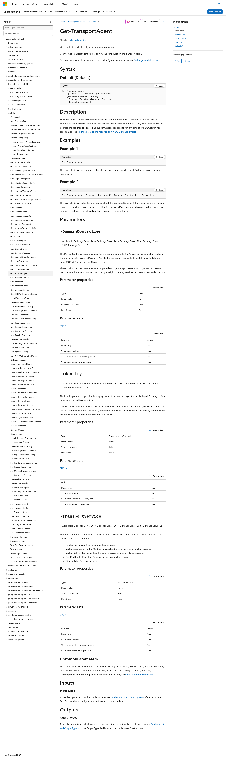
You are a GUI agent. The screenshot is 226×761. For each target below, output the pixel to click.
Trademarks (120, 752)
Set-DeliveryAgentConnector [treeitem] (23, 450)
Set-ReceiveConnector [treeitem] (20, 479)
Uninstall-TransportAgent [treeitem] (21, 557)
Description (179, 30)
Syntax (178, 27)
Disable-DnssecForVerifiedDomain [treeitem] (25, 125)
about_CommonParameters (139, 674)
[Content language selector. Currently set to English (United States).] (16, 745)
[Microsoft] (5, 4)
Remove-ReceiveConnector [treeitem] (22, 397)
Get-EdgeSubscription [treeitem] (20, 178)
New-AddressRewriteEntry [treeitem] (21, 306)
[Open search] (212, 3)
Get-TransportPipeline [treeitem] (20, 281)
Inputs (178, 42)
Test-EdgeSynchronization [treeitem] (21, 545)
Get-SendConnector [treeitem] (19, 261)
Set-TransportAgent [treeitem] (19, 504)
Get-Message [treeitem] (16, 207)
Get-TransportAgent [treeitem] (19, 273)
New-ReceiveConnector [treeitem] (20, 335)
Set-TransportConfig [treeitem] (19, 508)
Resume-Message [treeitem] (18, 425)
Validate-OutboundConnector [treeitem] (23, 561)
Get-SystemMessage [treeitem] (19, 269)
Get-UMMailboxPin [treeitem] (16, 104)
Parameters (180, 38)
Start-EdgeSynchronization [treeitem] (22, 524)
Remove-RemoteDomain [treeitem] (21, 401)
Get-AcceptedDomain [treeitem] (20, 162)
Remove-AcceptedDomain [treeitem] (22, 364)
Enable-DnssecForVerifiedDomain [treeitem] (25, 141)
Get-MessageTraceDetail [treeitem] (21, 215)
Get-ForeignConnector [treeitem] (20, 187)
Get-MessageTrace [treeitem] (18, 211)
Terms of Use (105, 752)
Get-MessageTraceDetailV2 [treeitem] (20, 96)
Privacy (63, 752)
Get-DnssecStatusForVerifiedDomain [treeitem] (26, 174)
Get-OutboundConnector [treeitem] (21, 232)
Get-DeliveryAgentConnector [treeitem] (23, 170)
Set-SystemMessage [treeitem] (19, 499)
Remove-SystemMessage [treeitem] (21, 417)
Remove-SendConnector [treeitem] (21, 413)
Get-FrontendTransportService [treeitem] (23, 191)
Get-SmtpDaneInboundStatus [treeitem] (23, 265)
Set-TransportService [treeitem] (19, 516)
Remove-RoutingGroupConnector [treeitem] (25, 409)
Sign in (219, 3)
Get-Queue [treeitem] (15, 236)
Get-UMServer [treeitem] (14, 108)
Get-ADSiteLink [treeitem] (15, 88)
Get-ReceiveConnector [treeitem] (20, 244)
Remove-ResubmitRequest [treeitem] (22, 405)
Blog (39, 752)
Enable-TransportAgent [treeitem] (20, 154)
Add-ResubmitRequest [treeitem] (20, 121)
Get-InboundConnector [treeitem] (20, 195)
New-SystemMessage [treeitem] (19, 351)
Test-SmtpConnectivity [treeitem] (20, 553)
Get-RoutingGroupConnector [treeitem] (23, 257)
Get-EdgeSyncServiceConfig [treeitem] (22, 183)
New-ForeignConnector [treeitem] (20, 322)
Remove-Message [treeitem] (18, 388)
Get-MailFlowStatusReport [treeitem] (19, 92)
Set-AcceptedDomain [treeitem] (19, 442)
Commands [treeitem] (13, 43)
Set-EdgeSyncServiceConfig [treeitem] (22, 454)
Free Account (215, 11)
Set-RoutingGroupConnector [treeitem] (23, 491)
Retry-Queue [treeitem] (16, 433)
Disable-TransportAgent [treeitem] (20, 137)
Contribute (51, 752)
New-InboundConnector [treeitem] (21, 326)
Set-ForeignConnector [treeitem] (20, 458)
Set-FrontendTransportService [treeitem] (23, 462)
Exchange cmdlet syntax (146, 60)
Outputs (179, 46)
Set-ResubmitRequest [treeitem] (19, 487)
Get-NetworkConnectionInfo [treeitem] (23, 228)
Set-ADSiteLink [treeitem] (14, 623)
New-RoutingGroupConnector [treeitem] (23, 343)
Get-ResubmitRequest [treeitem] (20, 252)
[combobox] (28, 27)
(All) (63, 325)
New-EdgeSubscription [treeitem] (20, 314)
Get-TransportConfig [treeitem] (19, 277)
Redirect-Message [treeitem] (18, 359)
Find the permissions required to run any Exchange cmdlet (106, 131)
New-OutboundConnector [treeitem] (22, 331)
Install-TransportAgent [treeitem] (20, 298)
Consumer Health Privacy (83, 752)
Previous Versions (26, 752)
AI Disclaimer (9, 752)
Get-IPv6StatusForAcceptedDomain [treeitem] (26, 199)
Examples (179, 34)
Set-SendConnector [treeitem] (19, 495)
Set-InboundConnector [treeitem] (20, 466)
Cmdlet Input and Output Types (126, 697)
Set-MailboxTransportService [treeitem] (23, 471)
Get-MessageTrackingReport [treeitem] (22, 224)
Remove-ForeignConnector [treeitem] (22, 380)
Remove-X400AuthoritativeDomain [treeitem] (25, 421)
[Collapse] (49, 21)
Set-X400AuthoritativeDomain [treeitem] (23, 520)
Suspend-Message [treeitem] (18, 536)
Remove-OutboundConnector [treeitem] (23, 392)
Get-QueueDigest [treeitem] (18, 240)
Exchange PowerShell (77, 40)
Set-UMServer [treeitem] (14, 627)
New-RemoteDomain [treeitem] (19, 339)
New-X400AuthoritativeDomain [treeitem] (24, 355)
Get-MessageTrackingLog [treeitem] (21, 219)
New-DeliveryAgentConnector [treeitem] (23, 310)
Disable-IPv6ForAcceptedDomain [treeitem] (25, 129)
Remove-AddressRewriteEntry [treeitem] (23, 368)
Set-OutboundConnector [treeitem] (21, 475)
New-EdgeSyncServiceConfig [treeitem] (23, 318)
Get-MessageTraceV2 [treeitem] (17, 100)
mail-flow (93, 21)
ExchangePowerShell (77, 21)
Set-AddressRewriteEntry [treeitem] (21, 446)
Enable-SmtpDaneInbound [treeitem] (22, 150)
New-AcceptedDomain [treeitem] (20, 302)
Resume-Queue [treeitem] (17, 429)
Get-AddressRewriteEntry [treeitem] (21, 166)
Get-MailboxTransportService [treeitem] (23, 203)
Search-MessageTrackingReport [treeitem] (24, 438)
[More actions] (163, 21)
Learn (62, 21)
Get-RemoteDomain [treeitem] (19, 248)
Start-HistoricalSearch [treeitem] (20, 528)
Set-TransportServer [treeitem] (19, 512)
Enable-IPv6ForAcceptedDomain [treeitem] (24, 145)
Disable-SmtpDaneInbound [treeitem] (22, 133)
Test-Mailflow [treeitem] (16, 549)
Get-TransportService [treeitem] (19, 290)
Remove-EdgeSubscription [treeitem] (22, 376)
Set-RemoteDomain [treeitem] (19, 483)
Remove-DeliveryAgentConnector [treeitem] (25, 372)
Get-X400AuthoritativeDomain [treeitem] (23, 294)
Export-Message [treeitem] (17, 158)
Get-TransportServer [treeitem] (19, 285)
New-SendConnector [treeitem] (19, 347)
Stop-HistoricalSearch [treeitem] (20, 532)
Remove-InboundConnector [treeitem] (22, 384)
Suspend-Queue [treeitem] (17, 540)
